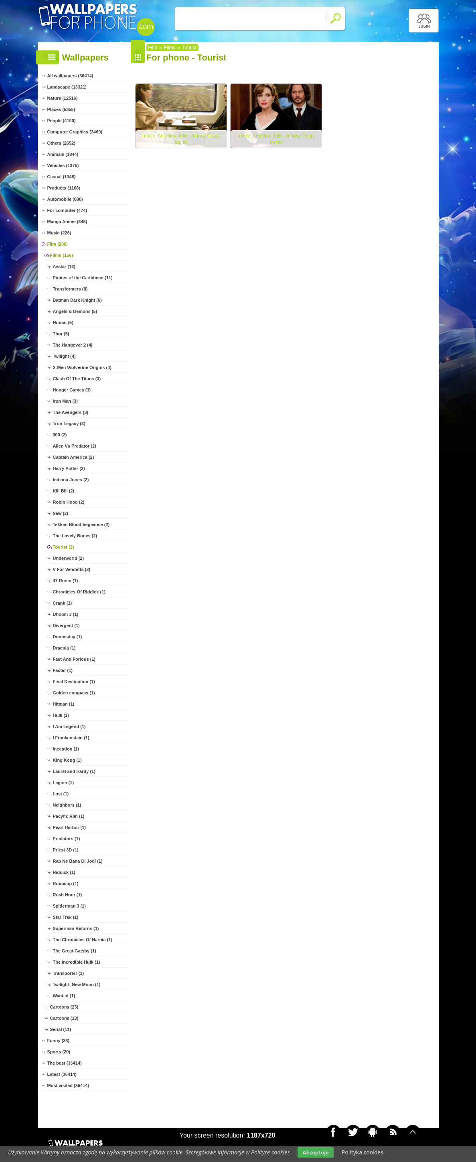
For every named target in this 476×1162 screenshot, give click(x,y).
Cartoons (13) (64, 1018)
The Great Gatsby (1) (74, 950)
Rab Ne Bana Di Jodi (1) (78, 861)
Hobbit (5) (63, 322)
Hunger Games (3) (72, 389)
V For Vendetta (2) (72, 569)
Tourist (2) (63, 547)
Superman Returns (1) (76, 928)
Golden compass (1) (74, 692)
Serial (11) (60, 1029)
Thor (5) (61, 333)
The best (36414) (64, 1063)
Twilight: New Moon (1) (77, 984)
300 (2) (60, 434)
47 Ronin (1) (65, 580)
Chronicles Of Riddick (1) (79, 591)
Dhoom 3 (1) (66, 614)
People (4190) (61, 120)
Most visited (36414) (68, 1085)
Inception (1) (66, 748)
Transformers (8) (70, 288)
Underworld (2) (68, 558)
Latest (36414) (62, 1074)
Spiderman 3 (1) (69, 906)
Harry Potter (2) (69, 468)
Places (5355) (61, 109)
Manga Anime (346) (67, 221)
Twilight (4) (64, 356)
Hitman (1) (64, 704)
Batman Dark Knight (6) (77, 300)
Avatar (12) (64, 266)
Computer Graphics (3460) (75, 131)
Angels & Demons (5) (75, 311)
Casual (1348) (61, 176)
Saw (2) (61, 513)
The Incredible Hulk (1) (76, 962)
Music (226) (59, 232)
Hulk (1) (61, 715)
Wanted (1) (64, 995)
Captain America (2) (73, 457)
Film (153, 47)
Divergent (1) (66, 625)
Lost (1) (61, 793)
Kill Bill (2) (64, 490)
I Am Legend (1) (69, 726)
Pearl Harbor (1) (69, 827)
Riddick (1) (64, 872)
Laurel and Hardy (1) (74, 771)
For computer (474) (67, 210)
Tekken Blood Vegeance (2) (81, 524)
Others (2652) (61, 143)
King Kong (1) (67, 760)
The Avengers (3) (70, 412)
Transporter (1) (68, 973)
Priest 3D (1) (66, 849)
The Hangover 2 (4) (73, 345)
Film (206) (57, 244)
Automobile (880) (65, 199)
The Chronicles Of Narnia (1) (83, 939)
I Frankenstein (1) (71, 737)
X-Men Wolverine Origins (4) (82, 367)
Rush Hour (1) (67, 894)
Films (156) (61, 255)
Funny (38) (58, 1040)
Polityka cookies (362, 1152)
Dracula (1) (64, 648)
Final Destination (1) (74, 681)
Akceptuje (315, 1152)
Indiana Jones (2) (71, 479)
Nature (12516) (62, 98)
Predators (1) (66, 838)
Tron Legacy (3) (69, 423)
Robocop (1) (66, 883)
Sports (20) (58, 1051)
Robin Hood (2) (69, 502)
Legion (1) (63, 782)
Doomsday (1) (67, 636)
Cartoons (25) (64, 1007)
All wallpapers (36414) (70, 75)
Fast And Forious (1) (74, 659)
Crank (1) (62, 603)
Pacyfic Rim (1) (69, 816)
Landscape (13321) (67, 87)
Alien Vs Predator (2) (74, 446)
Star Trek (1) (66, 917)
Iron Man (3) (65, 401)
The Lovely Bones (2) (75, 535)
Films (170, 47)
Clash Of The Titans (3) (77, 378)
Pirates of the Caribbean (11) (83, 277)
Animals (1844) (63, 154)
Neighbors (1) (67, 805)
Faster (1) (63, 670)
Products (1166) (64, 188)
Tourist (189, 47)
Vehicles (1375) (63, 165)
